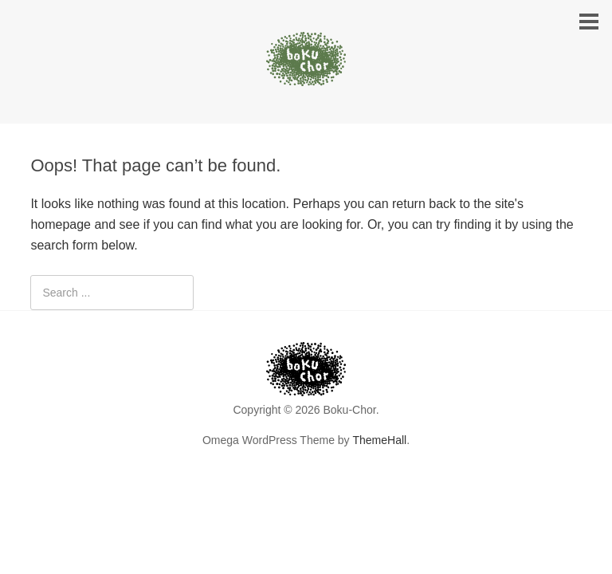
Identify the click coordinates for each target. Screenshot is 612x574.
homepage (60, 224)
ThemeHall (379, 440)
